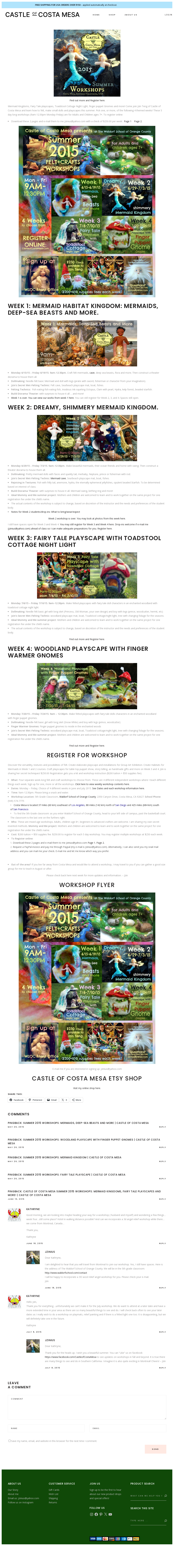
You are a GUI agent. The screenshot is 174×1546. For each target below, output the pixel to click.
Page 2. (138, 121)
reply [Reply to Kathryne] (162, 1243)
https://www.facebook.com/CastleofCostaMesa (70, 1357)
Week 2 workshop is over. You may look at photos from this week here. (87, 518)
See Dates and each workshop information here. (118, 788)
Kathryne (33, 1209)
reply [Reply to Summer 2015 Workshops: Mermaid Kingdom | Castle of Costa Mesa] (162, 1161)
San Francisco (20, 809)
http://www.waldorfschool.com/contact (66, 1272)
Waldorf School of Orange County (77, 796)
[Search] (165, 1495)
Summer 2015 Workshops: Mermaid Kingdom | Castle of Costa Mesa (72, 1157)
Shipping (53, 1498)
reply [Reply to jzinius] (162, 1287)
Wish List (53, 1494)
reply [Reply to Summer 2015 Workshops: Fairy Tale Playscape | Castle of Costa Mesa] (162, 1178)
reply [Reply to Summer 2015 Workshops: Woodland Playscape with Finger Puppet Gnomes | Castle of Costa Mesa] (162, 1147)
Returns (53, 1502)
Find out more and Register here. (87, 100)
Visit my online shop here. (87, 1088)
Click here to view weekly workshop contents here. (102, 784)
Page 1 (127, 121)
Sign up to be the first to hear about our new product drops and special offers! (105, 1494)
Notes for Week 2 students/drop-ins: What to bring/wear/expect (45, 511)
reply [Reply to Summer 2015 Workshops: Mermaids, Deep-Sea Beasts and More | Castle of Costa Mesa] (162, 1127)
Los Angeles (78, 805)
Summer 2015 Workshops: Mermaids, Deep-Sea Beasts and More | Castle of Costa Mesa (86, 1123)
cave (92, 372)
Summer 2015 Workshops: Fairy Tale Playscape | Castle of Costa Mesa (74, 1174)
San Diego (120, 805)
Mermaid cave (58, 478)
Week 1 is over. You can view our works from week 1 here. (42, 397)
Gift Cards (54, 1489)
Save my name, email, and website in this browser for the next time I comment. (54, 1441)
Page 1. (92, 842)
